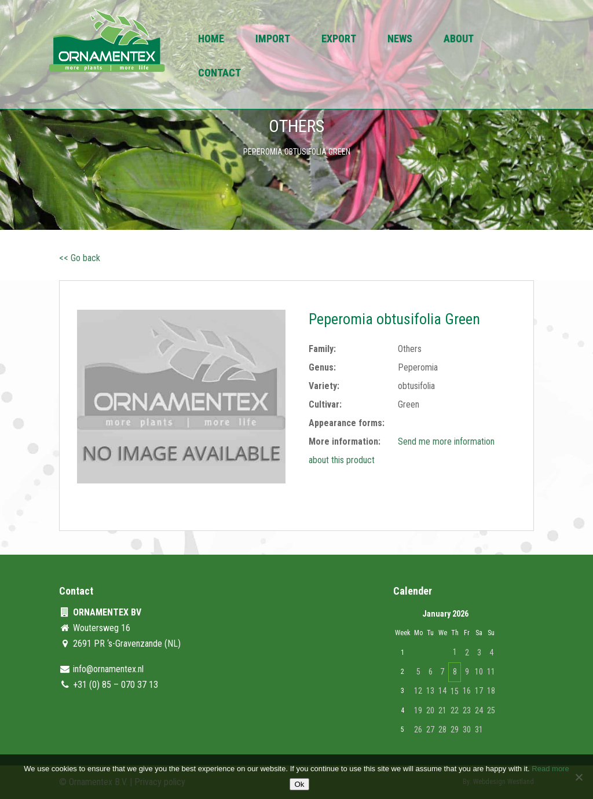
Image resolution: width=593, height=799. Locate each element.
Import (272, 40)
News (399, 40)
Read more (550, 768)
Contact (219, 74)
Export (338, 40)
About (459, 40)
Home (211, 40)
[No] (578, 777)
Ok (299, 784)
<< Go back (79, 257)
